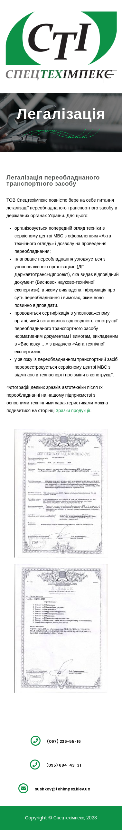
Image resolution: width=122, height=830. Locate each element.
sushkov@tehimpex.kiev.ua (62, 789)
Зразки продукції (73, 410)
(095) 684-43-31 (63, 765)
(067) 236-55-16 (64, 741)
